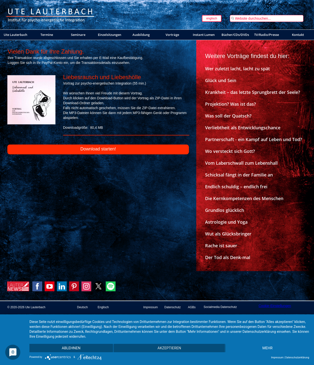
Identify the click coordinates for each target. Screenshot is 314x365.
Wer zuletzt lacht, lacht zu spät (237, 69)
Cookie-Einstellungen (275, 306)
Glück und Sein (220, 80)
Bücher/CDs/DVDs (235, 34)
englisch (211, 18)
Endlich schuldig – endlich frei (236, 187)
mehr (267, 348)
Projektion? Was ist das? (230, 104)
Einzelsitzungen (109, 34)
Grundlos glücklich (224, 210)
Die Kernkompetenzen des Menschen (244, 198)
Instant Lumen (204, 34)
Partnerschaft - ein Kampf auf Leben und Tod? (253, 139)
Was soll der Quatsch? (228, 116)
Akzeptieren (169, 348)
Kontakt (298, 34)
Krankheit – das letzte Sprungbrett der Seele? (252, 92)
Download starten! (98, 148)
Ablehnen (71, 348)
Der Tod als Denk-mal (227, 257)
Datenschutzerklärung (297, 357)
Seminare (78, 34)
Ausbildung (141, 34)
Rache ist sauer (221, 245)
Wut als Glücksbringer (228, 234)
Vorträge (172, 34)
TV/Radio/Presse (266, 34)
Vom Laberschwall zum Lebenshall (241, 163)
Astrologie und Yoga (226, 222)
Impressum (277, 357)
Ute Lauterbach (15, 34)
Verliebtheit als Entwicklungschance (242, 128)
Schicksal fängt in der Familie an (239, 175)
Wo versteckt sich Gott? (230, 151)
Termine (46, 34)
